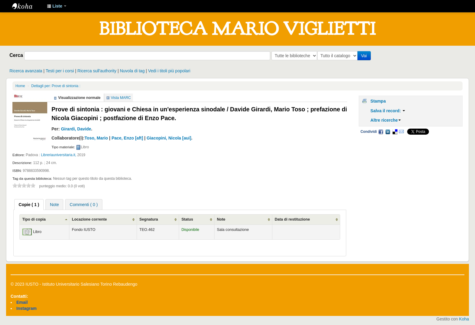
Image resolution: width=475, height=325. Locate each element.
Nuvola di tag (132, 70)
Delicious (395, 132)
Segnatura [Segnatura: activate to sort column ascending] (148, 219)
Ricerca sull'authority (97, 70)
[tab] (29, 204)
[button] (56, 6)
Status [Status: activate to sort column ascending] (187, 219)
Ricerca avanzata (25, 70)
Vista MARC (121, 98)
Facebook (381, 132)
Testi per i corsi (60, 70)
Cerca (16, 55)
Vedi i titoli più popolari (169, 70)
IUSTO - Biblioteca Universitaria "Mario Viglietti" (27, 6)
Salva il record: (387, 110)
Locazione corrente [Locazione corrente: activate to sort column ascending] (89, 219)
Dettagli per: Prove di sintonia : (55, 86)
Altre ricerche (385, 120)
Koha (464, 319)
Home (20, 86)
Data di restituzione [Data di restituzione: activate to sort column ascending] (292, 219)
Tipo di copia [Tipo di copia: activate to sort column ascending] (33, 219)
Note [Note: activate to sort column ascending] (221, 219)
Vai (365, 55)
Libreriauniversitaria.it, (58, 155)
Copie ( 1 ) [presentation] (29, 204)
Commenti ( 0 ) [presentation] (84, 204)
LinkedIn (388, 132)
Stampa (378, 101)
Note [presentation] (54, 204)
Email (401, 132)
